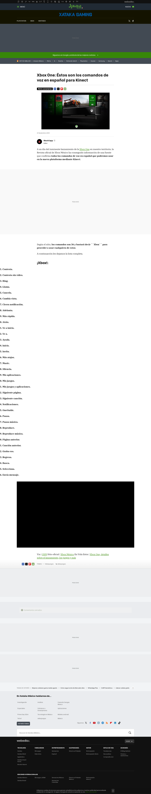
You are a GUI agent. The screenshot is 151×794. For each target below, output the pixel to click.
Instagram (98, 722)
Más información (91, 792)
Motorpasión (90, 751)
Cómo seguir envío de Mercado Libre (73, 688)
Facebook (133, 21)
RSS (107, 722)
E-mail (65, 89)
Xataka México (75, 6)
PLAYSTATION (21, 21)
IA (54, 61)
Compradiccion (108, 757)
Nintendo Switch (71, 61)
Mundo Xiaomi (22, 764)
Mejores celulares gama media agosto (44, 688)
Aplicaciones (62, 708)
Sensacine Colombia (55, 781)
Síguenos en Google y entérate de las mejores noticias (74, 55)
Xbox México (67, 554)
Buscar (130, 733)
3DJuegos (38, 751)
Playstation (84, 61)
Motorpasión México (90, 778)
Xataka (19, 751)
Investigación (22, 702)
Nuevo (128, 6)
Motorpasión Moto (92, 754)
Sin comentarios (46, 89)
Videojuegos (75, 14)
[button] (49, 140)
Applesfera (20, 757)
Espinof (54, 754)
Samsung (101, 61)
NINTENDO (42, 21)
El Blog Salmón (125, 751)
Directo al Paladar (75, 751)
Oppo (117, 61)
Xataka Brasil (21, 780)
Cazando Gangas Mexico (64, 703)
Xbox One (84, 149)
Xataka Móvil (21, 754)
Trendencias (107, 751)
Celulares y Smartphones (42, 709)
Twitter (129, 21)
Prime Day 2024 (22, 714)
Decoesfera (107, 754)
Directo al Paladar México (75, 778)
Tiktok (119, 722)
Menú (22, 6)
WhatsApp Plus (93, 688)
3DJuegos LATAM (40, 777)
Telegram (102, 722)
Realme (60, 61)
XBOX (32, 21)
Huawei (93, 61)
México (60, 718)
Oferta (49, 61)
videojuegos (61, 564)
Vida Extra (38, 754)
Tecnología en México (45, 714)
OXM (44, 554)
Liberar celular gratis (122, 688)
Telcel (19, 718)
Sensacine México (58, 777)
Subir (128, 741)
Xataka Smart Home (21, 760)
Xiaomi (110, 61)
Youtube (94, 722)
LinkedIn (115, 722)
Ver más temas (23, 724)
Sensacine (55, 751)
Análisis (40, 702)
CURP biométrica (107, 688)
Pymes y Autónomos (124, 755)
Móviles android (63, 714)
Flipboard (61, 89)
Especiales (21, 708)
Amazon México (38, 61)
